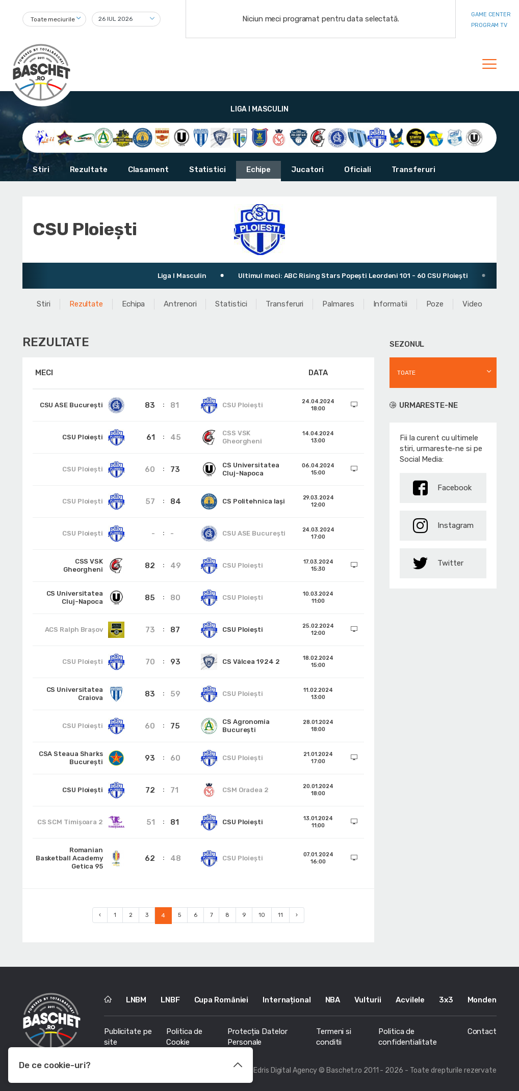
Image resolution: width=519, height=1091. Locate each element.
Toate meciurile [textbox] (53, 19)
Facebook (442, 488)
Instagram (443, 525)
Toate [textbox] (406, 372)
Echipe (258, 169)
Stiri (41, 169)
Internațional (287, 999)
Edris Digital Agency (285, 1070)
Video (472, 304)
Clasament (148, 169)
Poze (435, 304)
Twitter (438, 563)
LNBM (136, 999)
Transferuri (413, 169)
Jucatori (307, 169)
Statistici (207, 169)
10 (261, 915)
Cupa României (221, 999)
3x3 (446, 999)
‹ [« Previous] (100, 915)
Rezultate (89, 169)
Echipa (133, 304)
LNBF (170, 999)
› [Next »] (297, 915)
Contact (482, 1031)
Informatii (390, 304)
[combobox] (54, 19)
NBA (333, 999)
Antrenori (180, 304)
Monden (482, 999)
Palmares (338, 304)
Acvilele (410, 999)
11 (280, 915)
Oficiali (357, 169)
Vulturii (367, 999)
